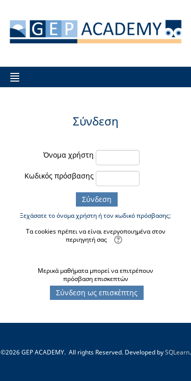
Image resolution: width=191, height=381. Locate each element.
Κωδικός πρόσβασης (59, 176)
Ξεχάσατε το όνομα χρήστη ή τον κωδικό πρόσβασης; (95, 215)
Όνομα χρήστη (68, 155)
